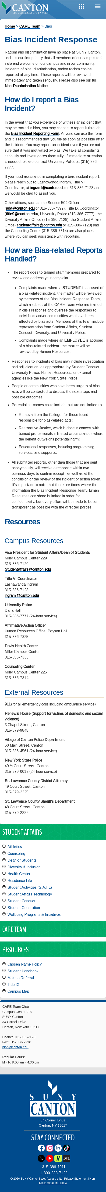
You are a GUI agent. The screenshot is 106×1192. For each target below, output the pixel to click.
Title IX (13, 985)
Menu (98, 6)
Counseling (16, 854)
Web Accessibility (51, 1178)
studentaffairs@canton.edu (39, 225)
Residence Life (19, 881)
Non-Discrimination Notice (26, 86)
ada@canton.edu (20, 208)
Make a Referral (20, 978)
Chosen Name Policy (24, 964)
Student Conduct (21, 901)
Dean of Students (22, 860)
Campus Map (18, 991)
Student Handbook (23, 971)
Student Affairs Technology (29, 894)
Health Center (18, 874)
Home (10, 26)
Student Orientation (23, 908)
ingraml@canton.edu (47, 188)
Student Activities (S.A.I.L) (29, 887)
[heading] (26, 8)
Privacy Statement (75, 1178)
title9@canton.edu (21, 214)
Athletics (14, 847)
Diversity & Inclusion (23, 867)
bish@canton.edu (15, 1047)
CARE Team (29, 26)
